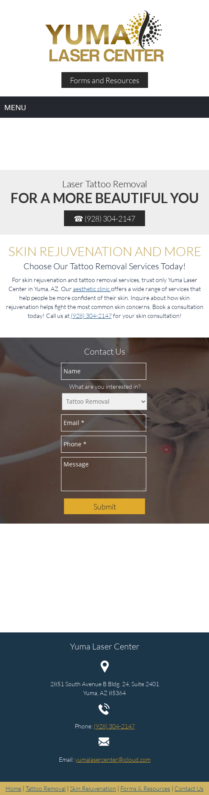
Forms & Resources (145, 788)
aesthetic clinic (92, 288)
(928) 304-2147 (91, 315)
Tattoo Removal (46, 788)
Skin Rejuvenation (93, 788)
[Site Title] (104, 36)
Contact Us (188, 788)
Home (13, 788)
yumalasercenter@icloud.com (113, 759)
